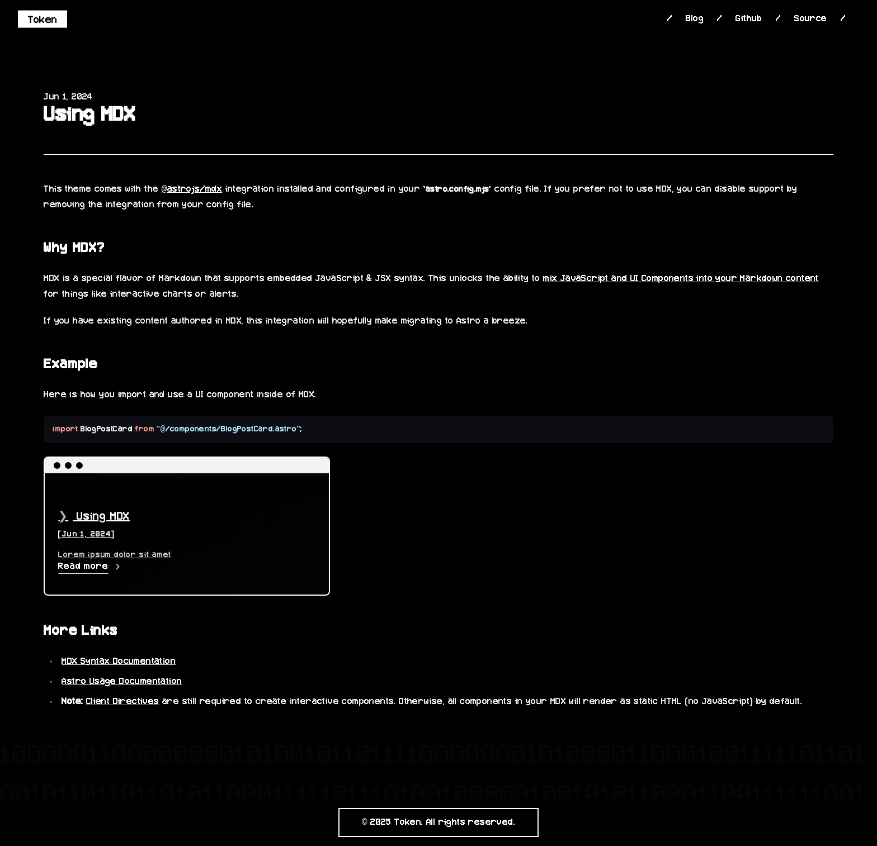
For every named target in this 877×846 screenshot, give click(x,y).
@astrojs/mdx (192, 189)
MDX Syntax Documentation (119, 661)
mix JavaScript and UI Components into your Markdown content (681, 278)
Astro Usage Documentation (122, 681)
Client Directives (122, 701)
